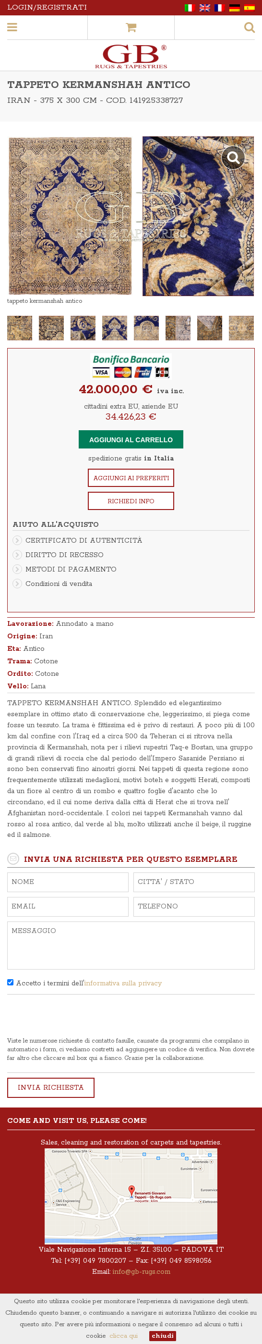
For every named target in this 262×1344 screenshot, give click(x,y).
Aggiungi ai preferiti (131, 478)
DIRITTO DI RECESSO (64, 555)
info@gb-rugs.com (141, 1272)
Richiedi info (131, 501)
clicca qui (123, 1336)
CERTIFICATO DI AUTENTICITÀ (84, 540)
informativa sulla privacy (123, 983)
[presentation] (80, 1018)
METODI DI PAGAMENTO (71, 569)
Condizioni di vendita (58, 584)
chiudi (163, 1336)
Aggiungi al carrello (131, 440)
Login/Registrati (47, 7)
